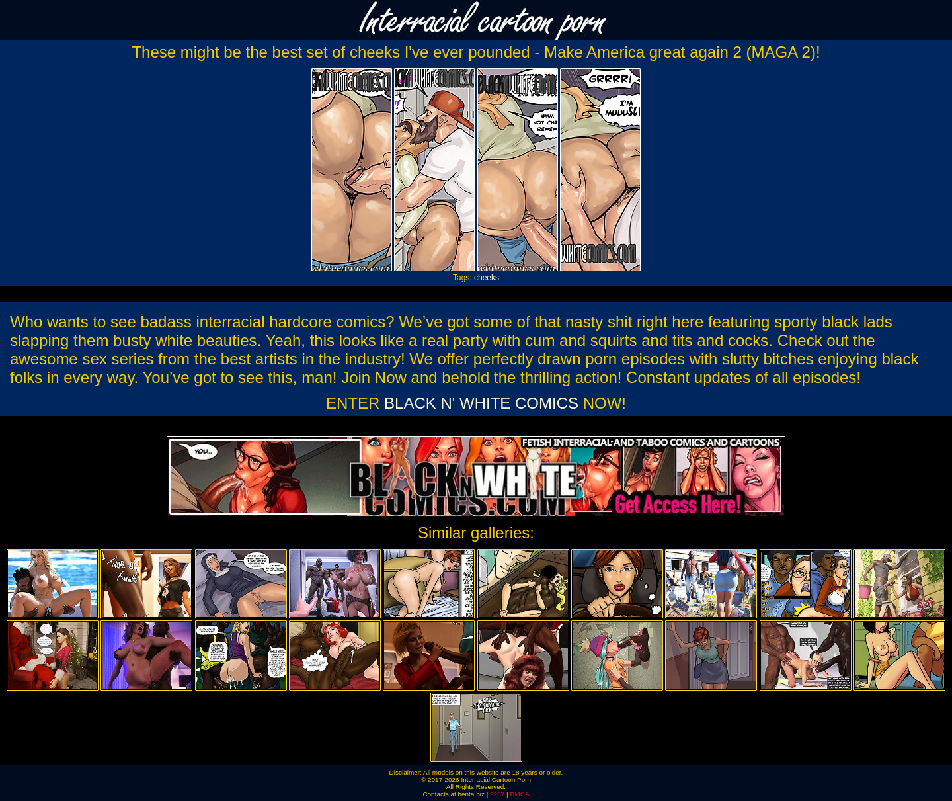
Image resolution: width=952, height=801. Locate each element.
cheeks (486, 277)
